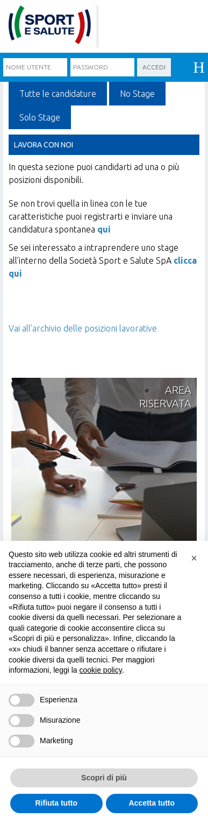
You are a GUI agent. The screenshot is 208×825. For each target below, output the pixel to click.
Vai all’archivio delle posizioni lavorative (83, 328)
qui (104, 229)
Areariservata (165, 397)
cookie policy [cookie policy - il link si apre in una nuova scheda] (101, 670)
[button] (194, 558)
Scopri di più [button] (104, 777)
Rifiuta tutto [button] (56, 803)
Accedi (154, 67)
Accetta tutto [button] (151, 803)
